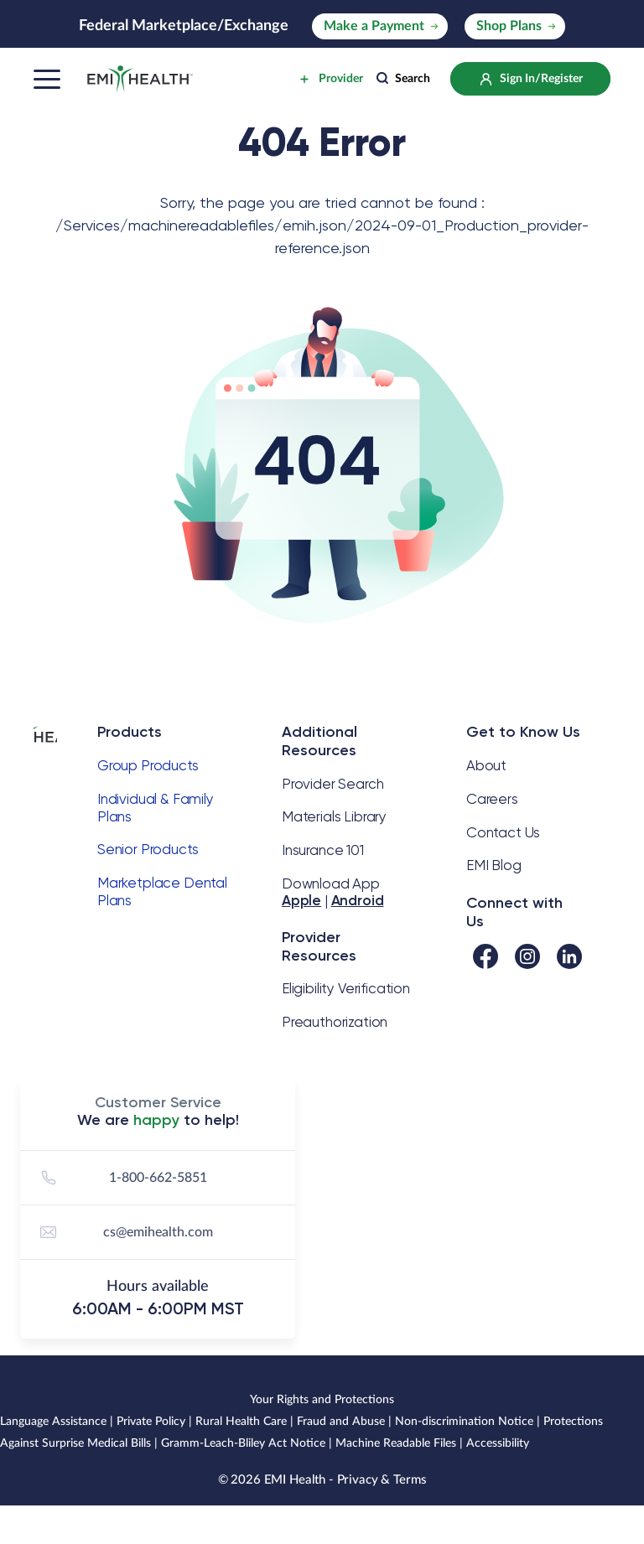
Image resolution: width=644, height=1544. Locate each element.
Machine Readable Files (395, 1443)
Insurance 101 (323, 850)
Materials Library (334, 816)
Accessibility (497, 1443)
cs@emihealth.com (124, 1232)
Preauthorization (334, 1021)
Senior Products (147, 849)
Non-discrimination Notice (464, 1421)
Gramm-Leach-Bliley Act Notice (243, 1443)
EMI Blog (494, 865)
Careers (492, 798)
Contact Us (503, 832)
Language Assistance (53, 1421)
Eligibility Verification (346, 988)
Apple (301, 900)
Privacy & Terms (382, 1480)
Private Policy (151, 1421)
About (486, 765)
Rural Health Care (241, 1421)
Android (357, 900)
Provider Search (332, 783)
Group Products (148, 765)
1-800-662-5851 (121, 1177)
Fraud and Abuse (341, 1421)
